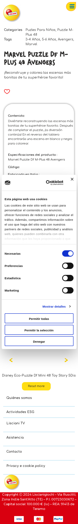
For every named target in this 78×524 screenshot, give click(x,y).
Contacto (14, 451)
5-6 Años (49, 39)
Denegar (39, 341)
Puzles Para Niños (40, 30)
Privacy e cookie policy (25, 466)
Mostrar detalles (54, 306)
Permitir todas (39, 318)
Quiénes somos (19, 398)
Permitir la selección (39, 330)
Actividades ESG (20, 412)
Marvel (31, 44)
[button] (5, 91)
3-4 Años (33, 39)
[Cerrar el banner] (72, 183)
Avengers (65, 39)
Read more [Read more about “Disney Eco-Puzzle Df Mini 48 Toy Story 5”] (36, 386)
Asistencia (15, 437)
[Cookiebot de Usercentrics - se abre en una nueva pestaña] (47, 182)
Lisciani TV (15, 423)
